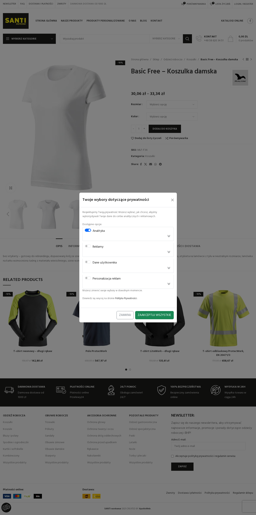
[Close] (172, 200)
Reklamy (98, 246)
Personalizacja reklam (107, 278)
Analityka (99, 231)
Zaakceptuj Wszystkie (154, 315)
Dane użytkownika (105, 262)
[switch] (88, 230)
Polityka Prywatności (126, 298)
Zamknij (125, 315)
